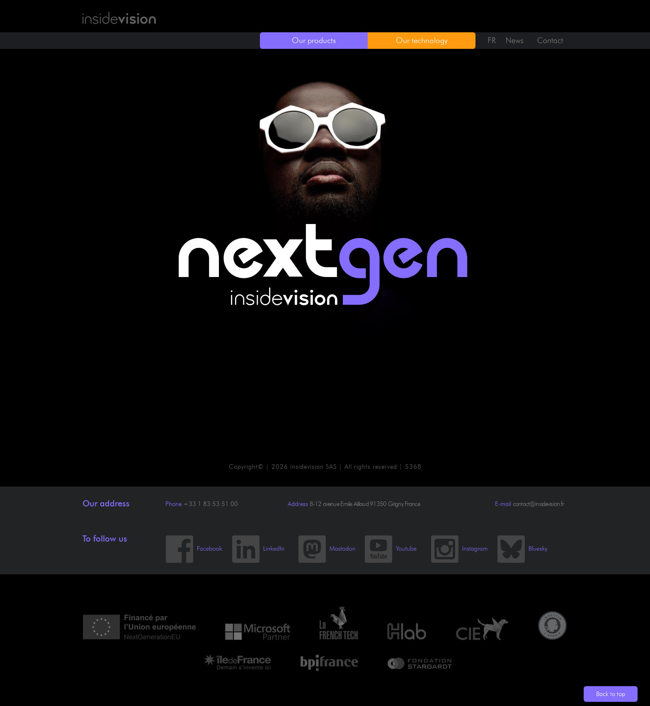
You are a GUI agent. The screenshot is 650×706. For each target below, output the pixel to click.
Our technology (422, 40)
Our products (314, 40)
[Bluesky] (530, 561)
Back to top (610, 694)
